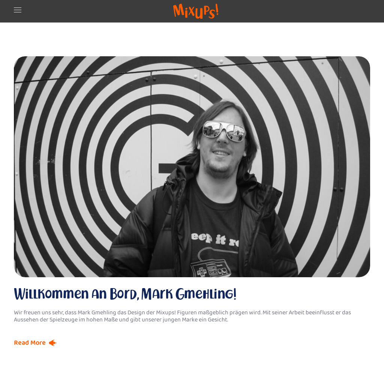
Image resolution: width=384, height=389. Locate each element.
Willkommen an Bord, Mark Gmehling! (125, 294)
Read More (30, 343)
